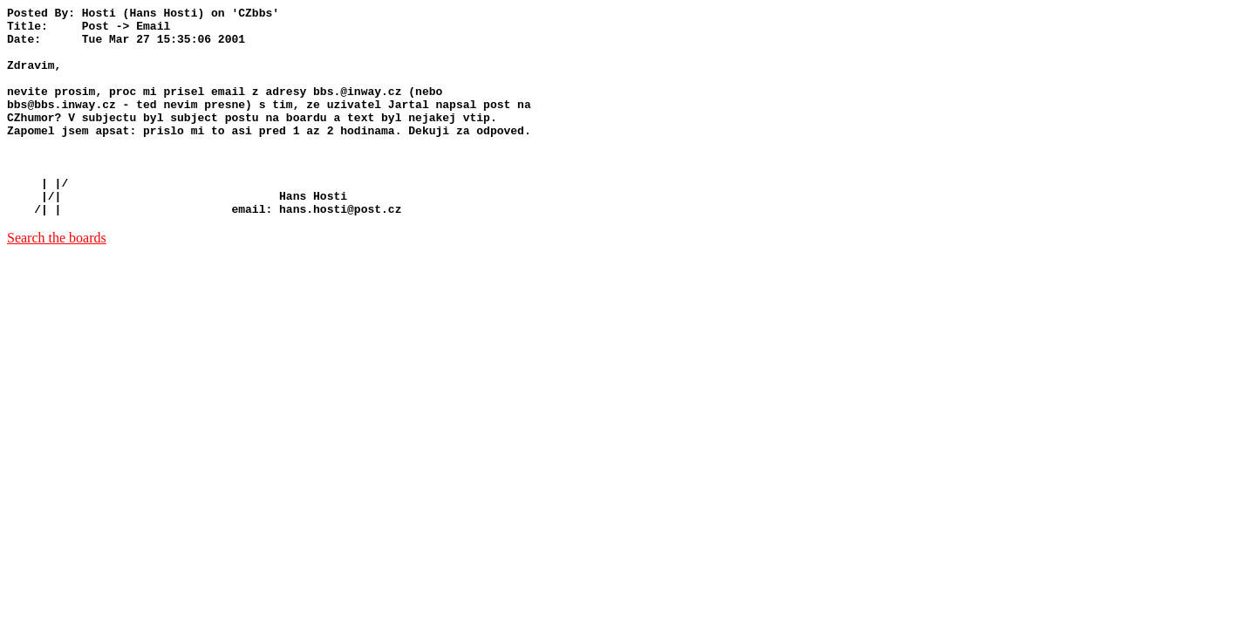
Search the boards (56, 279)
